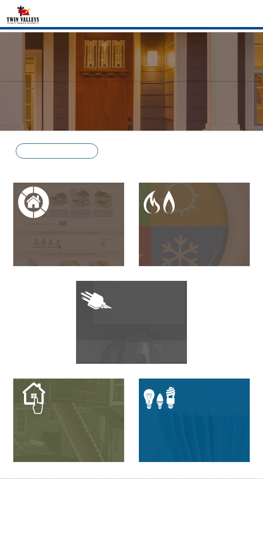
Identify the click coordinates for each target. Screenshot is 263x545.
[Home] (23, 14)
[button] (57, 151)
